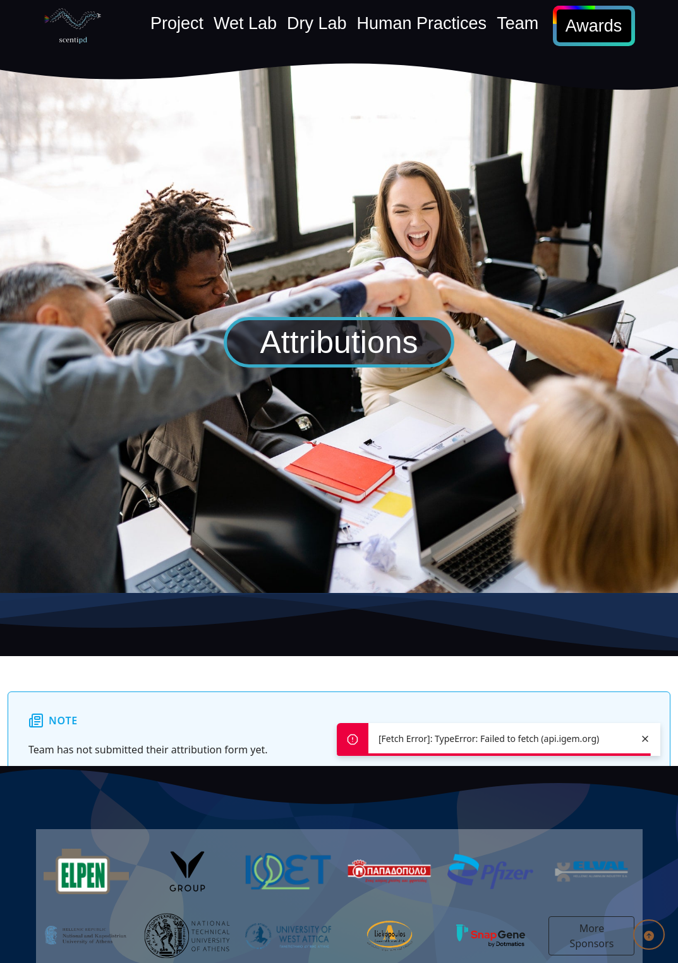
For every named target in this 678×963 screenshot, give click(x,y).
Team (517, 23)
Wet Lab (245, 23)
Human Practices (422, 23)
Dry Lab (317, 23)
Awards (594, 25)
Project (176, 23)
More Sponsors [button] (592, 935)
